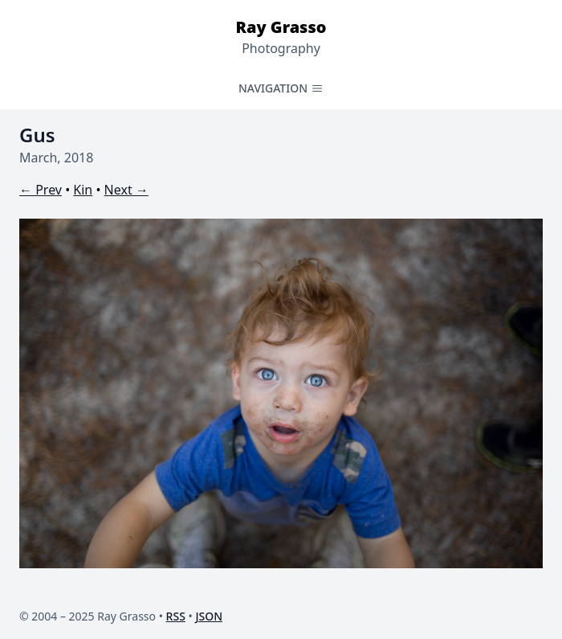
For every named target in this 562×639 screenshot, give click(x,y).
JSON (208, 616)
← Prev (40, 190)
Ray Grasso (280, 27)
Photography (281, 48)
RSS (175, 616)
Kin (82, 190)
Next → (126, 190)
